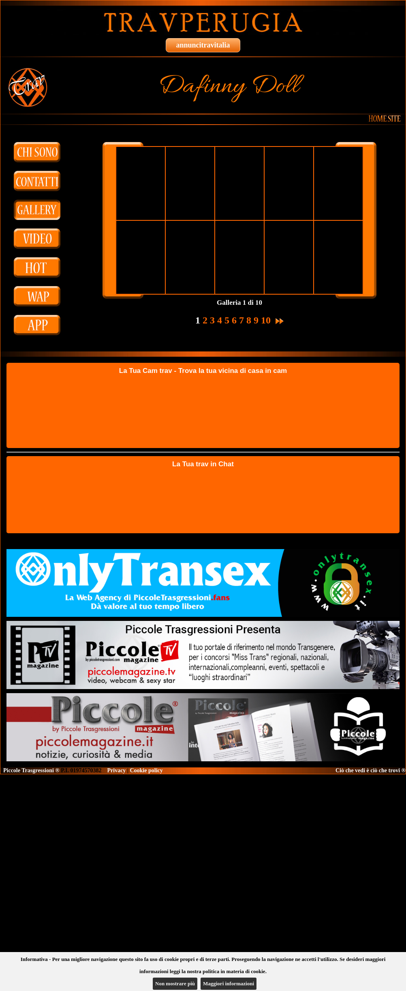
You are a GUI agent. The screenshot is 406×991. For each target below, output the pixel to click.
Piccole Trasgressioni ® (31, 770)
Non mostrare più (175, 983)
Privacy (116, 770)
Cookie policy (146, 770)
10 (266, 320)
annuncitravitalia (203, 45)
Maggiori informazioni (228, 983)
